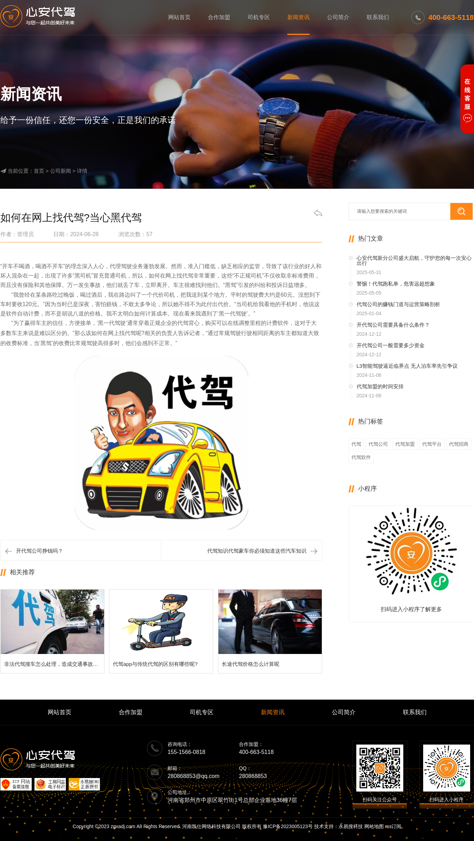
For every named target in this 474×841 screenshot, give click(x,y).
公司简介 (338, 17)
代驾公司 (378, 444)
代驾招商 (458, 444)
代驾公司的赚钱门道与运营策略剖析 (398, 304)
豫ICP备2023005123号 (288, 826)
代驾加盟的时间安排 (380, 386)
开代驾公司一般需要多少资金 (391, 345)
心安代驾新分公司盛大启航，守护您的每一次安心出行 (414, 260)
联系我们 (378, 17)
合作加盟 (219, 17)
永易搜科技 (351, 826)
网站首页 (179, 17)
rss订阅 (393, 826)
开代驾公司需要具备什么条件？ (393, 325)
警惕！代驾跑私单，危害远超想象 (396, 284)
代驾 (356, 444)
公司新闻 (60, 171)
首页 (39, 171)
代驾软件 (361, 457)
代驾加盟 (405, 444)
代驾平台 (432, 444)
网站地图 (374, 826)
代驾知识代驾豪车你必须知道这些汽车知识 (256, 551)
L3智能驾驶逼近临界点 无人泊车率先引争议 (407, 366)
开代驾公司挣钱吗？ (39, 551)
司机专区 (259, 17)
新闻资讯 (298, 17)
